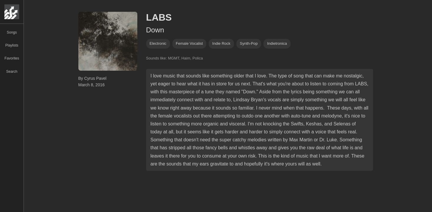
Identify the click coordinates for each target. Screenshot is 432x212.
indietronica (277, 43)
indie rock (221, 43)
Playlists (11, 45)
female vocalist (189, 43)
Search (11, 71)
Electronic (158, 43)
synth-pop (249, 43)
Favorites (11, 58)
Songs (12, 32)
